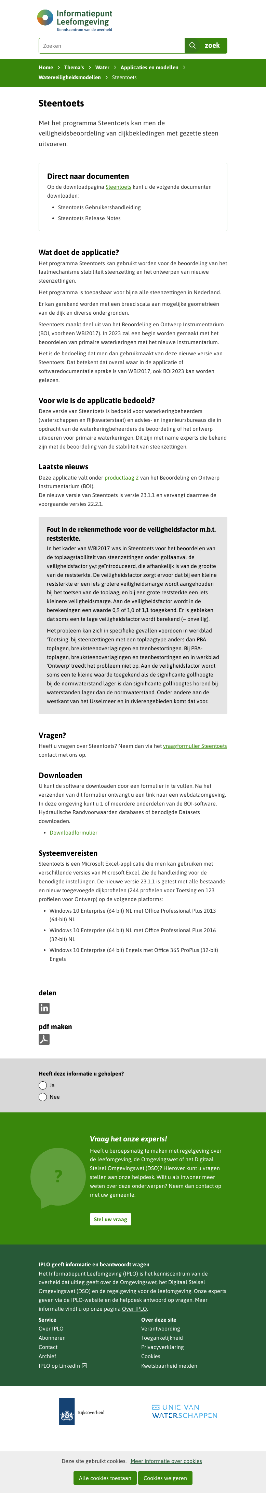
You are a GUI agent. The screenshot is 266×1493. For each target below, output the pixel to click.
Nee (55, 1097)
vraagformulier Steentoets (195, 746)
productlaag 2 (122, 477)
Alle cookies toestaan (105, 1478)
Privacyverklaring (162, 1347)
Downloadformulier (73, 832)
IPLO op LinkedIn (63, 1366)
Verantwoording (160, 1328)
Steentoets (118, 187)
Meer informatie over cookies (166, 1461)
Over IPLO (134, 1309)
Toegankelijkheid (162, 1338)
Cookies (150, 1356)
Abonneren (52, 1338)
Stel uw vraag (110, 1219)
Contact (48, 1347)
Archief (47, 1356)
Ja (52, 1085)
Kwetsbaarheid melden (169, 1366)
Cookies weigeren (165, 1478)
